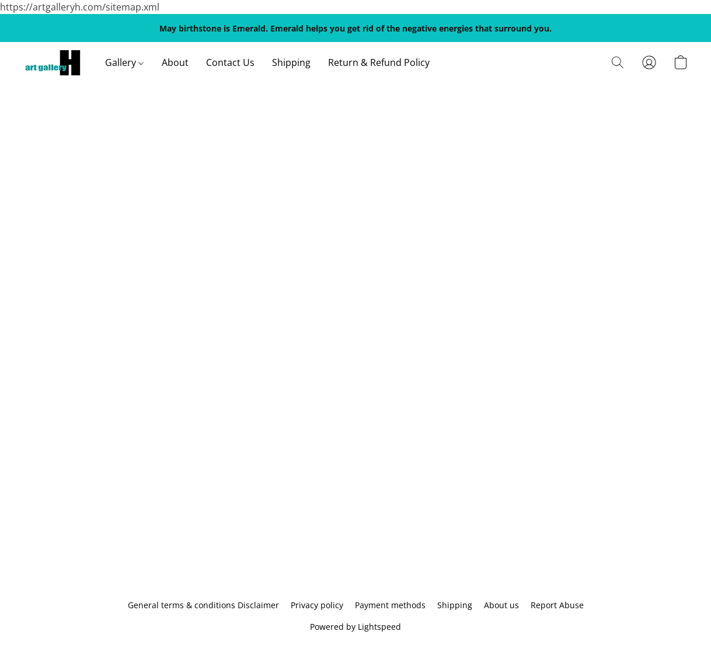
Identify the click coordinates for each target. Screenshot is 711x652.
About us (501, 605)
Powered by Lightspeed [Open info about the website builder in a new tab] (355, 626)
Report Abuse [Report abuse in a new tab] (557, 605)
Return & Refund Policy (379, 62)
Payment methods (390, 605)
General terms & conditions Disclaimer (203, 605)
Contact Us (230, 62)
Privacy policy (317, 605)
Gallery (124, 62)
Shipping (291, 62)
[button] (52, 62)
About (175, 62)
